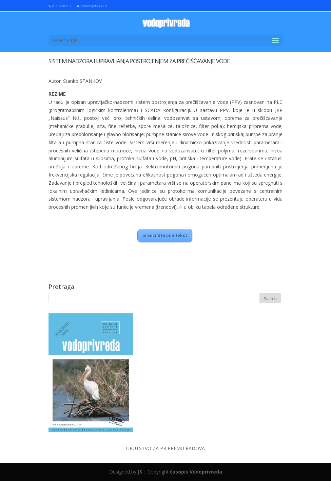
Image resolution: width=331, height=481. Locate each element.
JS (140, 471)
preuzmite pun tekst (164, 235)
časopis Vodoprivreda (196, 471)
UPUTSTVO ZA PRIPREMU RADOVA (165, 448)
